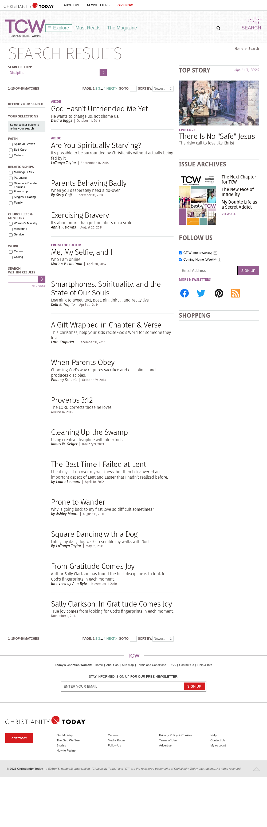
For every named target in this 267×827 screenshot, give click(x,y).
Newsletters (98, 5)
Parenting (20, 177)
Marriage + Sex (24, 172)
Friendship (21, 191)
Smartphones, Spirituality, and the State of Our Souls (106, 288)
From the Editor (66, 245)
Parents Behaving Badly (88, 182)
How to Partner (67, 750)
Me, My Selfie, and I (81, 251)
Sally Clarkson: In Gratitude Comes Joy (111, 603)
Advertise (165, 745)
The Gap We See (68, 740)
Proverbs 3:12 (72, 399)
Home (239, 48)
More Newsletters (195, 279)
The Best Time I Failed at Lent (98, 464)
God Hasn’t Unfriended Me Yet (99, 108)
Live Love (187, 130)
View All (229, 214)
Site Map (128, 664)
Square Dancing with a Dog (94, 533)
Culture (18, 155)
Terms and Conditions (151, 664)
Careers (113, 735)
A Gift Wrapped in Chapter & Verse (106, 324)
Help (213, 735)
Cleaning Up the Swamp (89, 431)
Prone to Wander (78, 501)
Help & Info (204, 664)
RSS (173, 664)
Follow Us (114, 745)
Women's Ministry (25, 223)
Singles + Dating (25, 197)
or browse (38, 285)
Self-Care (20, 149)
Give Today (19, 738)
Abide (56, 102)
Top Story (194, 70)
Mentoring (20, 228)
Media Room (116, 740)
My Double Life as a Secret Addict (239, 204)
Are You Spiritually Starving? (96, 145)
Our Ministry (65, 735)
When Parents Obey (82, 362)
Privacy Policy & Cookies (175, 735)
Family (18, 202)
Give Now (125, 5)
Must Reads (88, 28)
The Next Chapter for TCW (239, 179)
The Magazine (122, 28)
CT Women (197, 253)
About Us (71, 5)
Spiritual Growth (24, 144)
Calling (18, 256)
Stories (61, 745)
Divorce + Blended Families (26, 185)
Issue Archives (202, 164)
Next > (112, 88)
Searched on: (20, 67)
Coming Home (200, 259)
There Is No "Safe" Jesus (217, 136)
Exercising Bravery (80, 214)
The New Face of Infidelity (238, 191)
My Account (218, 745)
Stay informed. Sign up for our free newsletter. (133, 677)
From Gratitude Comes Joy (92, 566)
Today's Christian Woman (73, 664)
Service (19, 234)
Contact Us (186, 664)
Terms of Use (168, 740)
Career (18, 251)
